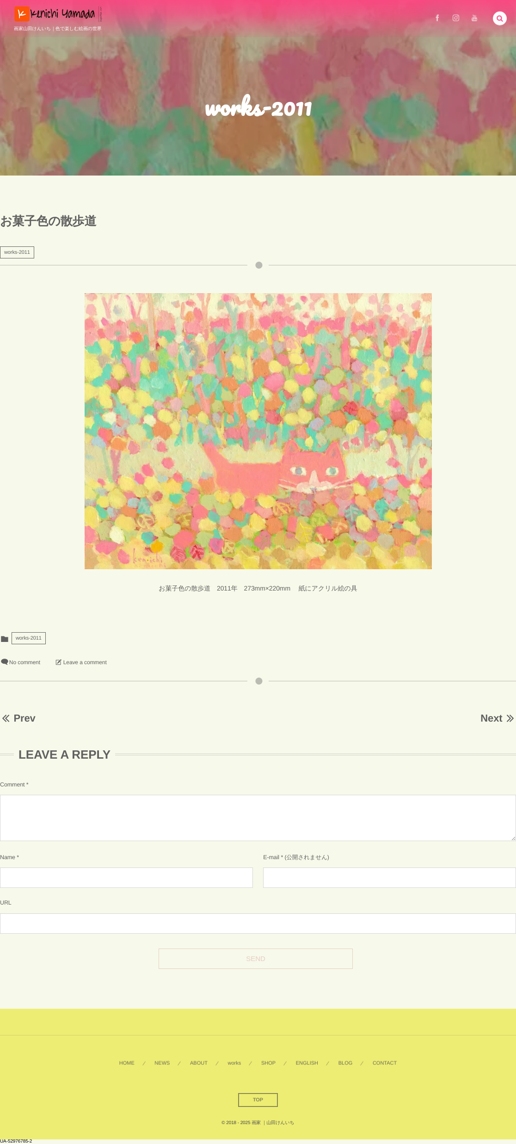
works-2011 (17, 252)
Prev (18, 718)
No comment (24, 662)
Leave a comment (85, 662)
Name (7, 857)
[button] (500, 17)
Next (498, 718)
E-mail (271, 857)
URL (6, 902)
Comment (12, 784)
